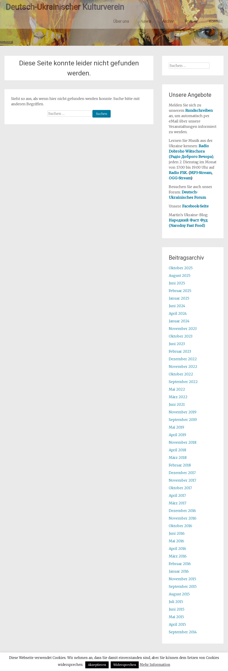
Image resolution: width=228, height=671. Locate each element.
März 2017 (177, 503)
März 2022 (178, 397)
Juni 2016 (177, 533)
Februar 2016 (180, 563)
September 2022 (183, 381)
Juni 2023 (177, 344)
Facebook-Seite (195, 206)
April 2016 (177, 548)
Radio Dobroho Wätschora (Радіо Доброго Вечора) (191, 151)
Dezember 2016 (182, 510)
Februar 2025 (180, 290)
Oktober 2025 (181, 268)
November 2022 (183, 366)
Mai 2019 (176, 427)
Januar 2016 (179, 571)
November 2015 (182, 579)
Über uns (121, 21)
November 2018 (182, 442)
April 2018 (177, 450)
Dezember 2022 (183, 359)
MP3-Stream (201, 172)
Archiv (167, 21)
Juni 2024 (177, 306)
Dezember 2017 (182, 472)
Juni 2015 (176, 609)
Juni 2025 (177, 283)
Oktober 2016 (180, 526)
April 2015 (177, 624)
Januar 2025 (179, 298)
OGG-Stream (180, 178)
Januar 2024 (179, 321)
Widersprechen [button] (124, 665)
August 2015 (179, 594)
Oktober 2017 (180, 488)
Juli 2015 (176, 601)
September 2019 (183, 419)
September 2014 (183, 632)
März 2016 (178, 556)
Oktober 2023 (180, 336)
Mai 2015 (176, 617)
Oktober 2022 (181, 374)
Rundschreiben (199, 110)
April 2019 (177, 435)
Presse (191, 21)
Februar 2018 (180, 465)
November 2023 (183, 328)
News (145, 21)
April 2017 (177, 495)
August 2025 (179, 275)
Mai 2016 (176, 541)
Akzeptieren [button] (97, 665)
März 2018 (178, 457)
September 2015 (183, 586)
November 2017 (182, 480)
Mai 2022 (177, 389)
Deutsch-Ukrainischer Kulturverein (65, 7)
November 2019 (182, 412)
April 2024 (178, 313)
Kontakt (215, 21)
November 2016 (182, 518)
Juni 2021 (177, 404)
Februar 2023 (180, 351)
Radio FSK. (178, 172)
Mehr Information (155, 665)
